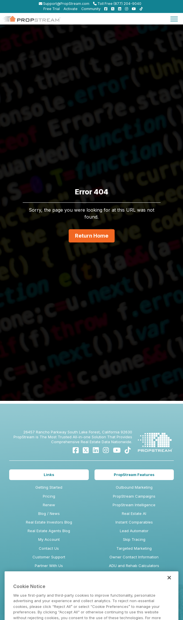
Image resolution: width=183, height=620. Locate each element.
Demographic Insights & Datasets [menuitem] (134, 574)
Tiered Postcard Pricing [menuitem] (134, 583)
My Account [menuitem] (49, 539)
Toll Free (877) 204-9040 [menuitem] (117, 3)
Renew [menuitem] (49, 505)
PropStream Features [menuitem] (134, 474)
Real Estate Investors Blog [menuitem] (49, 522)
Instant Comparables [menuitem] (134, 522)
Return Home (91, 236)
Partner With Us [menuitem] (49, 565)
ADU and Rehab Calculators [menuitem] (134, 565)
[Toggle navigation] (174, 18)
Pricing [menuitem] (49, 496)
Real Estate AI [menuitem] (134, 513)
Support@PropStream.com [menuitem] (64, 3)
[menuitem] (104, 9)
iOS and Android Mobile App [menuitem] (134, 591)
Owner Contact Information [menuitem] (134, 557)
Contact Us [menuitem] (49, 548)
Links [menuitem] (49, 474)
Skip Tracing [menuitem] (134, 539)
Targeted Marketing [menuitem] (134, 548)
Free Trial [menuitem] (51, 9)
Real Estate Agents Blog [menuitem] (49, 530)
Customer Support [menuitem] (48, 557)
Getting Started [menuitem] (48, 487)
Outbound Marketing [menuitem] (134, 487)
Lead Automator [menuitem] (134, 530)
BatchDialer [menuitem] (134, 600)
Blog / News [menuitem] (49, 513)
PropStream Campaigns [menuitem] (134, 496)
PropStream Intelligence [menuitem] (134, 505)
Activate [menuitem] (70, 9)
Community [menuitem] (91, 9)
